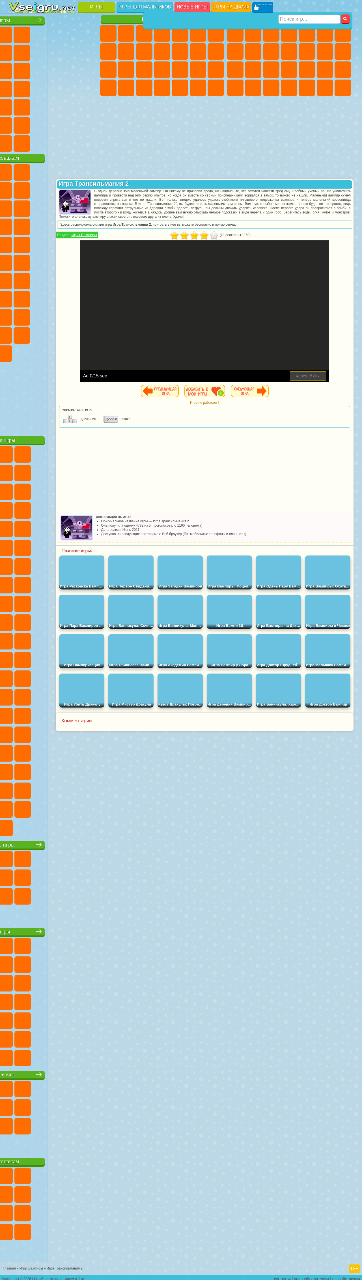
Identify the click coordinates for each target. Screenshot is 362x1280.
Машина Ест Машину (343, 69)
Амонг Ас (71, 280)
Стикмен (289, 51)
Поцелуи (216, 51)
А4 (35, 298)
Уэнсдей (71, 334)
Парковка (235, 33)
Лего (35, 207)
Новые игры (192, 7)
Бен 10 (253, 88)
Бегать (325, 88)
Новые (17, 33)
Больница (162, 69)
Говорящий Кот (71, 171)
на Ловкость (17, 51)
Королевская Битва (325, 33)
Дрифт (271, 88)
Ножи (53, 88)
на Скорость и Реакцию (35, 106)
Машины (235, 51)
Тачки (53, 225)
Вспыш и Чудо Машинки (71, 225)
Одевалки (180, 51)
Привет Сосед (53, 316)
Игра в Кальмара (17, 298)
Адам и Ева (17, 261)
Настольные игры (54, 843)
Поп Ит (53, 51)
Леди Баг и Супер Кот (89, 189)
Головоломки (89, 106)
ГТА (235, 88)
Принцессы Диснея (108, 88)
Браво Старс (89, 280)
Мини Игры (17, 106)
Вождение (17, 142)
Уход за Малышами (144, 88)
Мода (126, 88)
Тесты (180, 33)
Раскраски (108, 51)
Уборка (180, 88)
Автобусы (289, 88)
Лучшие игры (54, 19)
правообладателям (311, 1276)
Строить (71, 142)
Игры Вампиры (129, 239)
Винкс (216, 88)
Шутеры (307, 88)
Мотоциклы (271, 51)
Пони (108, 33)
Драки (325, 51)
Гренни (71, 298)
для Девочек (35, 33)
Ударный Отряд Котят (35, 243)
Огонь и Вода (144, 33)
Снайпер (235, 69)
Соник (89, 225)
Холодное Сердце (144, 51)
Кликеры (89, 69)
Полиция (271, 69)
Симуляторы (53, 33)
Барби (162, 33)
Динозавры (71, 88)
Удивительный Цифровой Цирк (71, 352)
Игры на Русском (35, 88)
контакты (282, 1276)
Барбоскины (17, 243)
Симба (35, 334)
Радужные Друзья (71, 316)
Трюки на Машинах (53, 106)
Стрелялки (343, 88)
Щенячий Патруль (53, 171)
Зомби (307, 33)
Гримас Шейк (35, 352)
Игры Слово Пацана (53, 334)
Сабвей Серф (53, 207)
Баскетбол (89, 124)
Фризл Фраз (89, 243)
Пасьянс (17, 88)
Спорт (89, 51)
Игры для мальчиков (144, 7)
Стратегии (271, 33)
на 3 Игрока (17, 124)
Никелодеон (35, 124)
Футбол (253, 33)
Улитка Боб (35, 189)
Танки (289, 33)
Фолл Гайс (35, 280)
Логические (71, 69)
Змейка (71, 106)
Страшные (53, 69)
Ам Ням (89, 207)
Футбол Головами (35, 142)
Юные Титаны (89, 261)
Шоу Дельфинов (17, 225)
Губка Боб (35, 171)
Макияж (216, 69)
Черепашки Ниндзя (253, 51)
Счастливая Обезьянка (53, 261)
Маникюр (180, 69)
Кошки (162, 51)
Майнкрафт (343, 33)
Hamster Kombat (53, 352)
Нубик (35, 316)
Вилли (17, 171)
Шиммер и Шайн (35, 261)
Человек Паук (71, 243)
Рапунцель (144, 69)
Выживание (307, 69)
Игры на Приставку (89, 142)
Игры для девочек (163, 19)
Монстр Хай (198, 33)
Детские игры (53, 930)
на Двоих (89, 33)
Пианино (198, 88)
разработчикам (346, 1276)
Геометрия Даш (71, 51)
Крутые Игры (53, 124)
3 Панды (35, 225)
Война (53, 142)
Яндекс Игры (35, 51)
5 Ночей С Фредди (17, 189)
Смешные (17, 69)
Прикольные (89, 88)
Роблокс (17, 316)
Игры (96, 7)
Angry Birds (71, 207)
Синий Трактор (17, 280)
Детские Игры (71, 33)
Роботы (253, 69)
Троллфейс (71, 189)
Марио (53, 243)
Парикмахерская (198, 51)
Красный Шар (53, 189)
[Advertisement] (54, 396)
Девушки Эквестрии (126, 33)
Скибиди (17, 352)
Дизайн (162, 88)
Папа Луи (108, 69)
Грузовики (307, 51)
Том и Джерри (71, 261)
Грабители (325, 69)
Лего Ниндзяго (89, 171)
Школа (71, 124)
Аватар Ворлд (17, 334)
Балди (53, 298)
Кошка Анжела (126, 51)
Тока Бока (89, 316)
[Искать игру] (309, 7)
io (35, 69)
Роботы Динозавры (289, 69)
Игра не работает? (227, 407)
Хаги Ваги (89, 298)
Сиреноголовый (53, 280)
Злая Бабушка (17, 207)
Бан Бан (89, 334)
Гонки (343, 51)
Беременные (126, 69)
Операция (198, 69)
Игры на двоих (231, 7)
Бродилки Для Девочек (216, 33)
